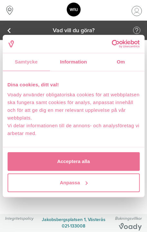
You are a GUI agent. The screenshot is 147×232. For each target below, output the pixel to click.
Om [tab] (121, 61)
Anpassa (74, 182)
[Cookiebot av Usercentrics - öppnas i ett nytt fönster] (111, 44)
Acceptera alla (73, 161)
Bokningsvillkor (128, 218)
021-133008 (73, 226)
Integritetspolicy (19, 218)
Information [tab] (73, 61)
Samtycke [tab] (26, 61)
